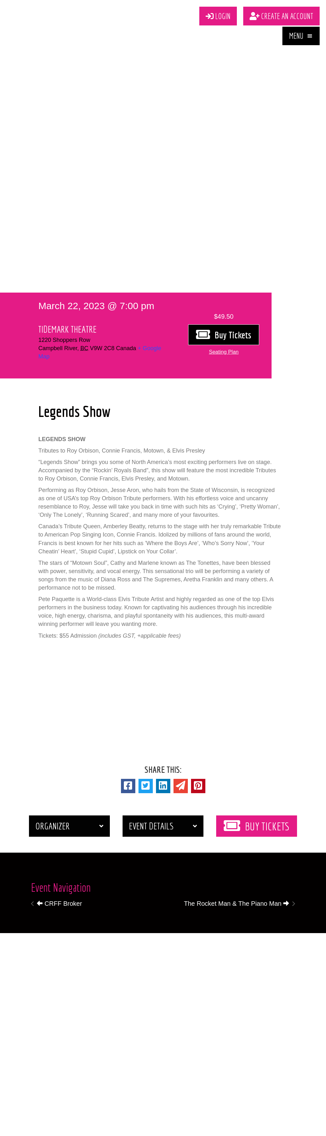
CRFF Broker (59, 903)
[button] (301, 39)
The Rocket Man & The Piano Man (236, 903)
